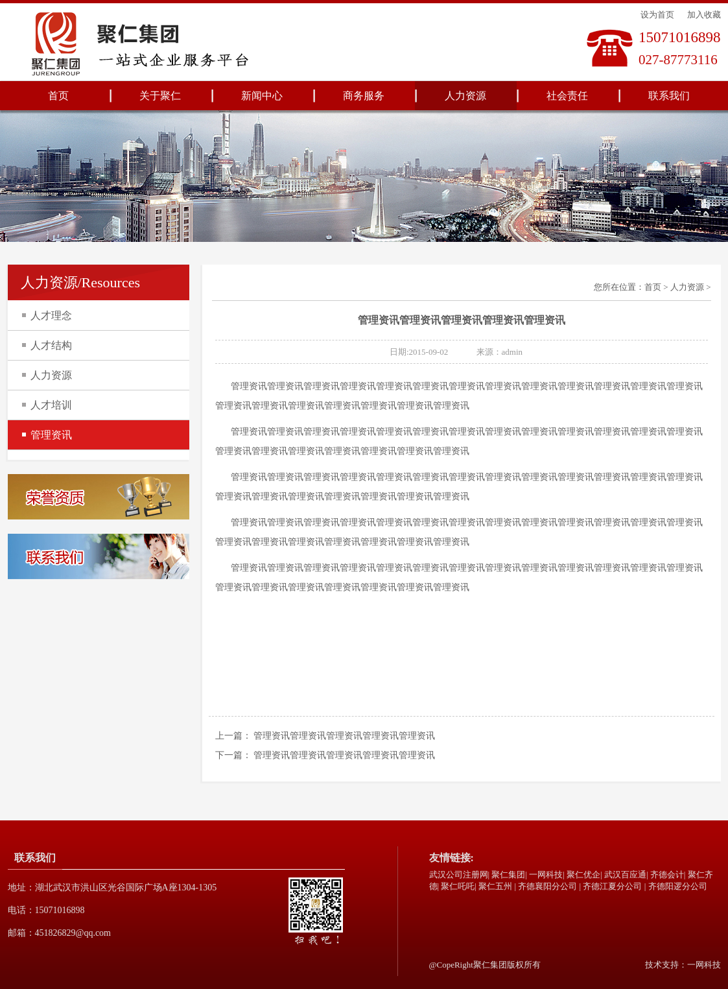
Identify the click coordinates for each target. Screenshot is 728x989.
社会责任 (567, 95)
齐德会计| (668, 874)
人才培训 (51, 405)
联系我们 (669, 95)
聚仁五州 (495, 886)
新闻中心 (262, 95)
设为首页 (657, 14)
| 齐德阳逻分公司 (675, 886)
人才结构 (51, 345)
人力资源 (465, 95)
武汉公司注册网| (459, 874)
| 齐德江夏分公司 (611, 886)
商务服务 (363, 95)
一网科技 (704, 965)
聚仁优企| (584, 874)
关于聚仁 (160, 95)
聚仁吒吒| (458, 886)
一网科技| (547, 874)
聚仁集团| (509, 874)
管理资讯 (51, 434)
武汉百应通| (626, 874)
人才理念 (51, 315)
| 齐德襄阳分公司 (545, 886)
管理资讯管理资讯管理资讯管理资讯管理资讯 (344, 736)
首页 (58, 95)
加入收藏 (704, 14)
